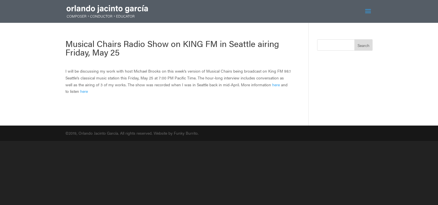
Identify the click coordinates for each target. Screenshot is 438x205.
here (276, 84)
